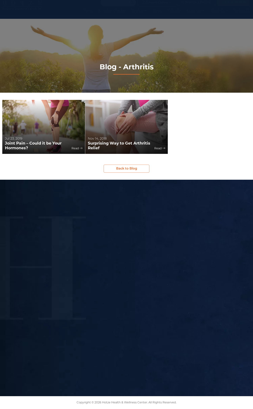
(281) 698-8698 (234, 5)
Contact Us (242, 14)
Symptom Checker (112, 14)
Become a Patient (196, 5)
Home (88, 14)
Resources (196, 14)
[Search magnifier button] (131, 6)
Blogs (157, 14)
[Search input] (117, 6)
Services (139, 14)
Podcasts (173, 14)
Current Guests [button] (155, 6)
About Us (219, 14)
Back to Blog (126, 168)
